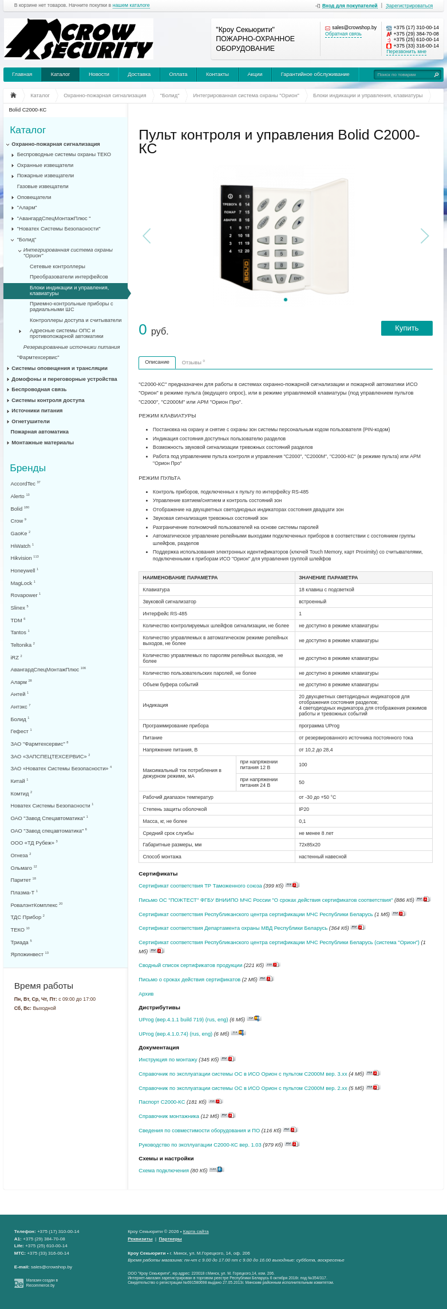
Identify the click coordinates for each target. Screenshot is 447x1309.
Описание (157, 362)
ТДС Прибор (28, 917)
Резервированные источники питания (71, 347)
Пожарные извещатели (45, 175)
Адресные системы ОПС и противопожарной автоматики (67, 333)
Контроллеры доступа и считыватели (75, 320)
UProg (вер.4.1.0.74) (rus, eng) (175, 1034)
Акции (254, 74)
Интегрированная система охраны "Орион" (68, 252)
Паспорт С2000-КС (162, 1102)
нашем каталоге (131, 5)
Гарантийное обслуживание (315, 74)
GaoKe (21, 533)
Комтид (22, 793)
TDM (18, 620)
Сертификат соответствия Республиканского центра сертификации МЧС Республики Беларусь (256, 914)
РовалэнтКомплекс (37, 905)
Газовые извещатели (43, 186)
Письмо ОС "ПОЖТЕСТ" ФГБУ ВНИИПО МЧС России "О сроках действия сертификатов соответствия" (266, 900)
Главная (22, 74)
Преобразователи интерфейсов (69, 277)
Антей (20, 694)
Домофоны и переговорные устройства (64, 379)
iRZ (16, 657)
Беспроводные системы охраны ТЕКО (64, 154)
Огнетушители (30, 421)
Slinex (20, 607)
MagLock (23, 583)
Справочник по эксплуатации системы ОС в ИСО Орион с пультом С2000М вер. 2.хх (243, 1088)
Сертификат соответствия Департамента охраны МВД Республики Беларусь (233, 928)
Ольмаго (24, 868)
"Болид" (27, 239)
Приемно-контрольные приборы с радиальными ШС (71, 306)
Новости (99, 74)
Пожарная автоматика (40, 432)
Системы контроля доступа (47, 400)
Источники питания (36, 410)
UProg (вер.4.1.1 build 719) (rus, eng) (183, 1019)
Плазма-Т (24, 892)
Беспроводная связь (38, 389)
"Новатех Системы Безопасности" (59, 229)
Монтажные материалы (42, 442)
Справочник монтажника (169, 1116)
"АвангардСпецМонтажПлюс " (54, 218)
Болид (20, 719)
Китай (20, 781)
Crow (18, 521)
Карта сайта (196, 1231)
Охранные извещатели (45, 165)
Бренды (28, 468)
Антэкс (21, 706)
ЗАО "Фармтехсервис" (40, 744)
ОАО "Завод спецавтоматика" (49, 830)
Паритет (23, 880)
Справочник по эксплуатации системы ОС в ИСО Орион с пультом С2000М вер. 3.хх (243, 1074)
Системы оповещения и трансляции (59, 368)
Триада (21, 942)
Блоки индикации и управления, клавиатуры (69, 290)
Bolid (20, 509)
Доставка (139, 74)
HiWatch (22, 546)
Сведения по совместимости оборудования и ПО (199, 1130)
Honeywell (25, 570)
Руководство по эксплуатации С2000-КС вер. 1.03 (200, 1145)
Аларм (21, 682)
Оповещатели (34, 197)
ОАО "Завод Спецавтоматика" (49, 818)
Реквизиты (140, 1239)
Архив (146, 994)
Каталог (60, 74)
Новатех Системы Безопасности (52, 805)
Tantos (20, 632)
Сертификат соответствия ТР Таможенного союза (200, 886)
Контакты (217, 74)
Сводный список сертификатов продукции (190, 965)
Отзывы (193, 362)
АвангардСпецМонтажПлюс (48, 669)
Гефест (21, 731)
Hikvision (25, 558)
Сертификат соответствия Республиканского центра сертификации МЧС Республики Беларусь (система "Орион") (279, 942)
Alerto (20, 496)
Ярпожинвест (30, 954)
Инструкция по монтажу (168, 1060)
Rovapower (26, 595)
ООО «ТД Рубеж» (34, 842)
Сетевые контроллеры (57, 266)
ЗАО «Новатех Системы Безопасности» (61, 768)
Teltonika (23, 645)
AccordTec (26, 483)
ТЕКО (20, 929)
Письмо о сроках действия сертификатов (189, 979)
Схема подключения (164, 1170)
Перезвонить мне (406, 51)
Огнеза (21, 855)
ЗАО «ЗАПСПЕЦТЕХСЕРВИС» (50, 756)
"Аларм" (27, 207)
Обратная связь (343, 34)
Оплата (178, 74)
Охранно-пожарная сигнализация (55, 144)
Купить (406, 328)
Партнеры (170, 1239)
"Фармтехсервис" (38, 357)
